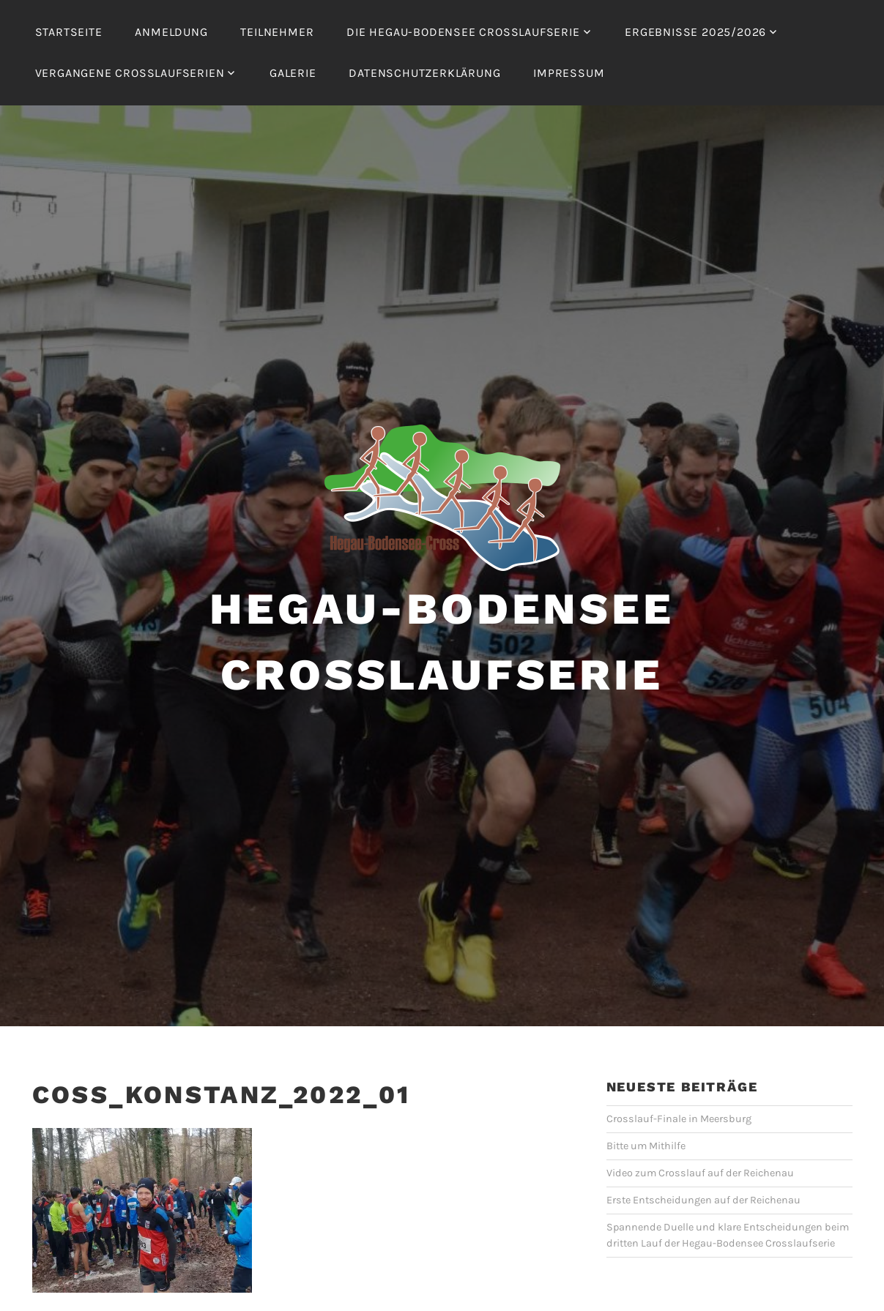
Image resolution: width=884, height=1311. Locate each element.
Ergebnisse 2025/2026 (695, 32)
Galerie (293, 73)
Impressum (568, 73)
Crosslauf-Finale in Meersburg (678, 1119)
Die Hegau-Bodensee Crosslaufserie (462, 32)
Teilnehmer (276, 32)
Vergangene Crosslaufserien (130, 73)
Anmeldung (171, 32)
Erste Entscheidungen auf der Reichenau (703, 1200)
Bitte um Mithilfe (646, 1146)
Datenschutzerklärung (424, 73)
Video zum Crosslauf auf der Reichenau (700, 1173)
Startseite (69, 32)
